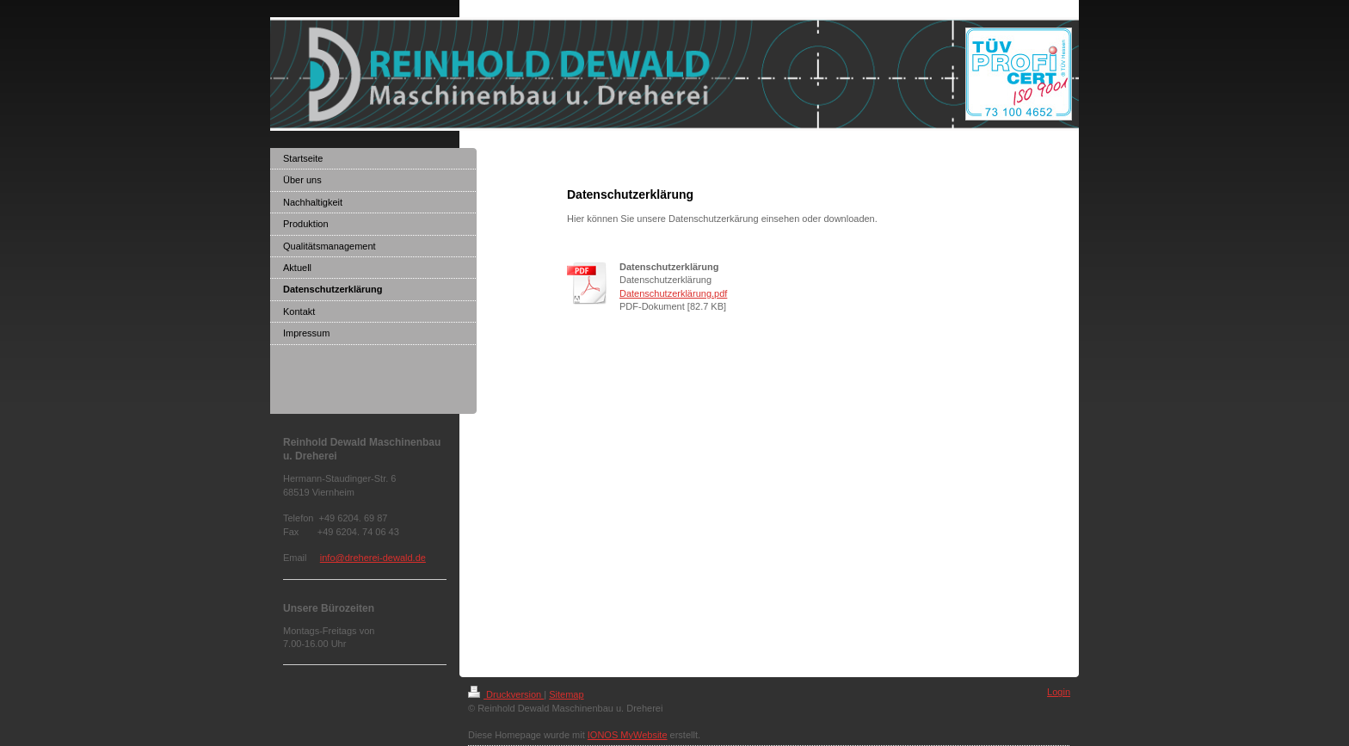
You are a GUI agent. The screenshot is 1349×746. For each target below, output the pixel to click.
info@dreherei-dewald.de (373, 557)
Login (1058, 692)
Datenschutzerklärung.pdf (673, 293)
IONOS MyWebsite (628, 735)
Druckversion (506, 694)
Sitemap (566, 694)
